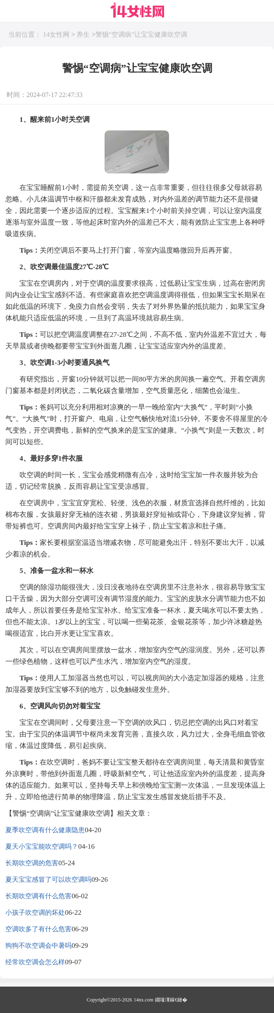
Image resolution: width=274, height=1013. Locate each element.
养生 (83, 34)
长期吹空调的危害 (31, 862)
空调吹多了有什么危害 (38, 929)
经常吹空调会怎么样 (35, 962)
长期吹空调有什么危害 (38, 895)
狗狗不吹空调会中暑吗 (38, 945)
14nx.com (144, 1000)
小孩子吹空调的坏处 (35, 912)
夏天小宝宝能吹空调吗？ (41, 846)
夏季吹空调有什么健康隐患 (45, 829)
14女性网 (56, 34)
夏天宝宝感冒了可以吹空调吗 (48, 879)
